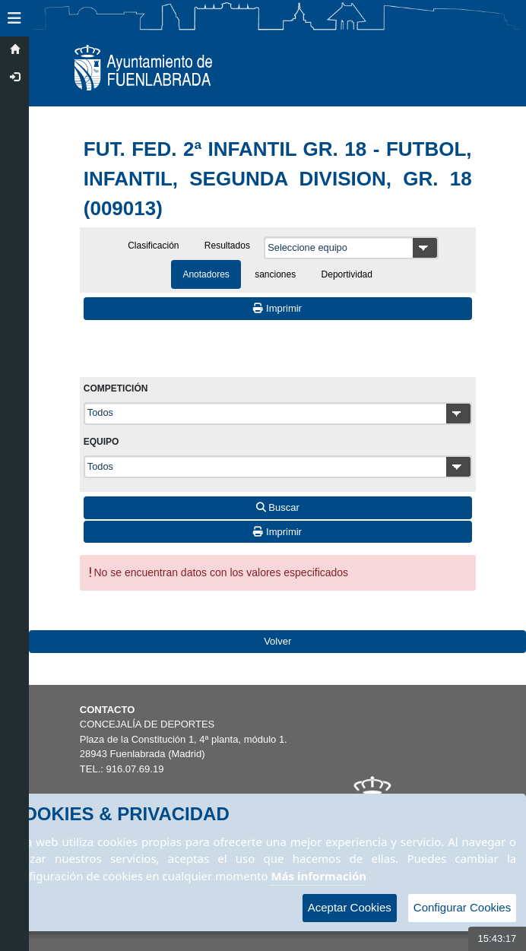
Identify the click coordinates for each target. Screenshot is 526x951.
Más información (318, 875)
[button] (14, 18)
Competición (116, 388)
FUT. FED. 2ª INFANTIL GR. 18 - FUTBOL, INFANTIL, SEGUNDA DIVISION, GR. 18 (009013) (278, 179)
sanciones (275, 274)
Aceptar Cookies (349, 907)
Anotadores (205, 274)
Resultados (227, 245)
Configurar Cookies (462, 907)
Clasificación (153, 245)
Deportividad (347, 274)
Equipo (101, 441)
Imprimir (277, 308)
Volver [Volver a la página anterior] (277, 641)
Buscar (277, 507)
